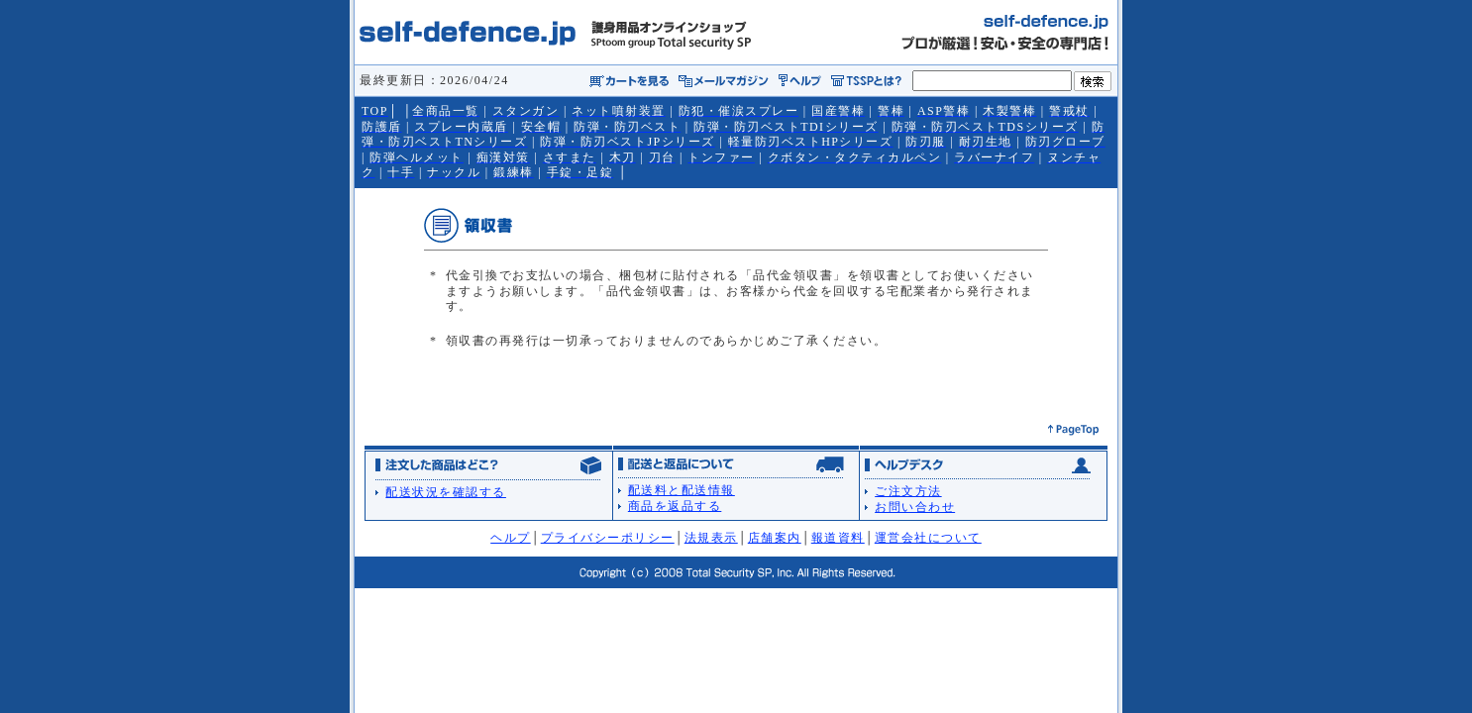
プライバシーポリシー (608, 538)
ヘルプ (510, 538)
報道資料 (838, 538)
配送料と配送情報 (681, 490)
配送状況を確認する (445, 492)
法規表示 (711, 538)
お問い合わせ (915, 507)
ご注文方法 (908, 491)
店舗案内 (774, 538)
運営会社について (928, 538)
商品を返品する (675, 506)
